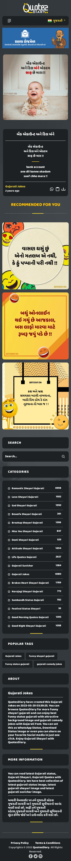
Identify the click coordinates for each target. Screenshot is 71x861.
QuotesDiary (41, 847)
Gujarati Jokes (15, 186)
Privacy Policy (20, 843)
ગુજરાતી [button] (55, 20)
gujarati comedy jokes (49, 664)
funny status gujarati (17, 664)
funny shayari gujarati (41, 656)
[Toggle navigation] (9, 21)
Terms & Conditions (47, 843)
